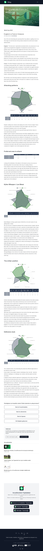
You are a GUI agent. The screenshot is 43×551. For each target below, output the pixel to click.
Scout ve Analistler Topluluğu (21, 503)
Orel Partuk (14, 35)
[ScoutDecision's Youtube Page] (24, 534)
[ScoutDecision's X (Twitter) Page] (16, 533)
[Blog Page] (7, 2)
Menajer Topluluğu (21, 510)
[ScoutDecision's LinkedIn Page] (21, 533)
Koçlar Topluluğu (21, 507)
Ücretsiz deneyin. (24, 436)
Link (34, 21)
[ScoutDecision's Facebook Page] (27, 533)
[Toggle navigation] (37, 2)
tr (21, 548)
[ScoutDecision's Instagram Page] (18, 533)
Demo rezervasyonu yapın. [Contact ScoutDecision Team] (12, 436)
